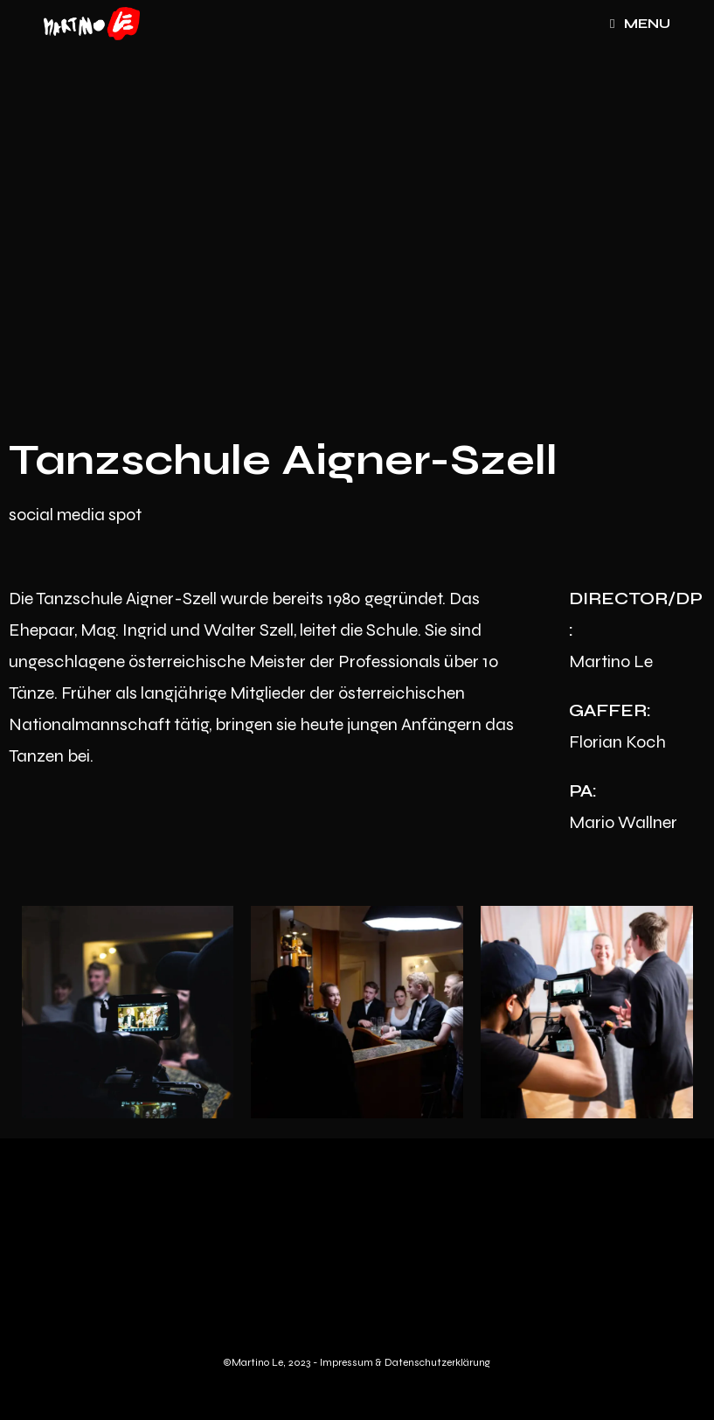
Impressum (348, 1362)
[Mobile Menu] (640, 23)
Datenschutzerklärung (437, 1362)
